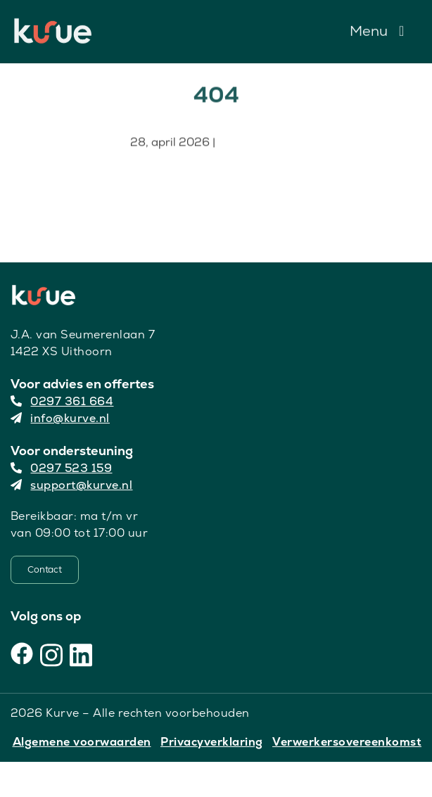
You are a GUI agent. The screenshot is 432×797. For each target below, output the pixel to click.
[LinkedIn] (81, 653)
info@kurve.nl (60, 418)
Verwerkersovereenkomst (346, 741)
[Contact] (45, 570)
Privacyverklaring (211, 741)
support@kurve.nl (72, 485)
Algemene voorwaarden (82, 741)
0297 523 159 (62, 468)
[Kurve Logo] (52, 24)
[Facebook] (22, 653)
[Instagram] (51, 653)
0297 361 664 (62, 401)
